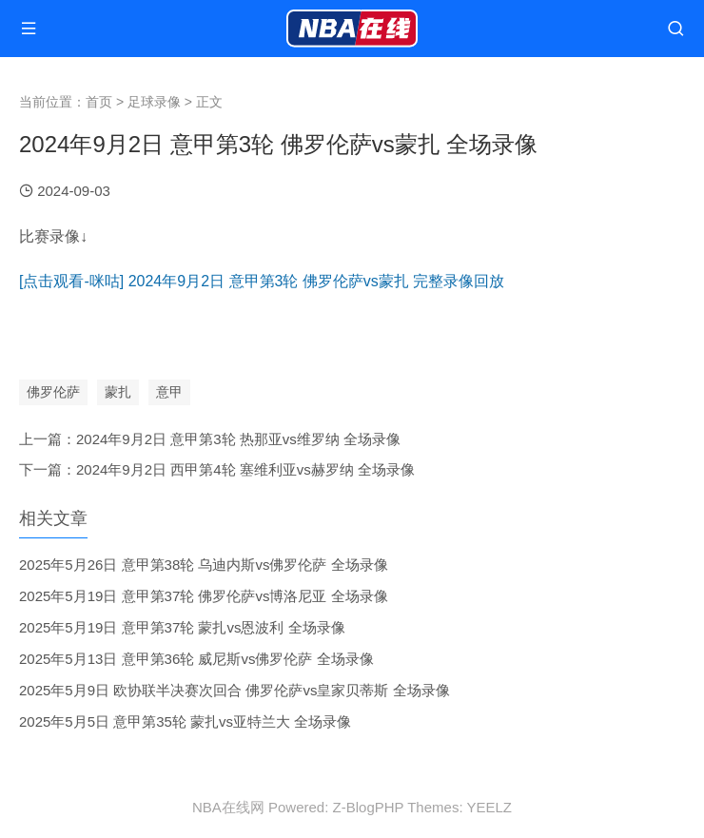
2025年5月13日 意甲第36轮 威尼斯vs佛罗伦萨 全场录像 (196, 659)
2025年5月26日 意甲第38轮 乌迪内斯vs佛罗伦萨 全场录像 (203, 564)
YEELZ (489, 807)
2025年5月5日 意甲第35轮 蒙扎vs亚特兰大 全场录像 (185, 721)
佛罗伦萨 (53, 392)
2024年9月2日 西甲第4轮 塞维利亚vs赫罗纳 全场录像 (245, 469)
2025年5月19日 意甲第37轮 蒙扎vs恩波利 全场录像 (182, 627)
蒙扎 (118, 392)
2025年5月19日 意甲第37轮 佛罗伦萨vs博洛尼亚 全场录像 (203, 596)
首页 (99, 101)
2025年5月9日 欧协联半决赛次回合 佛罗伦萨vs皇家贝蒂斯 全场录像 (234, 690)
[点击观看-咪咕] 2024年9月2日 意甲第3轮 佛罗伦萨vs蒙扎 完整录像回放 (261, 281)
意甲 (169, 392)
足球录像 (154, 101)
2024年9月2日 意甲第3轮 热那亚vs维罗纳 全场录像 (238, 439)
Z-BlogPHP (368, 807)
